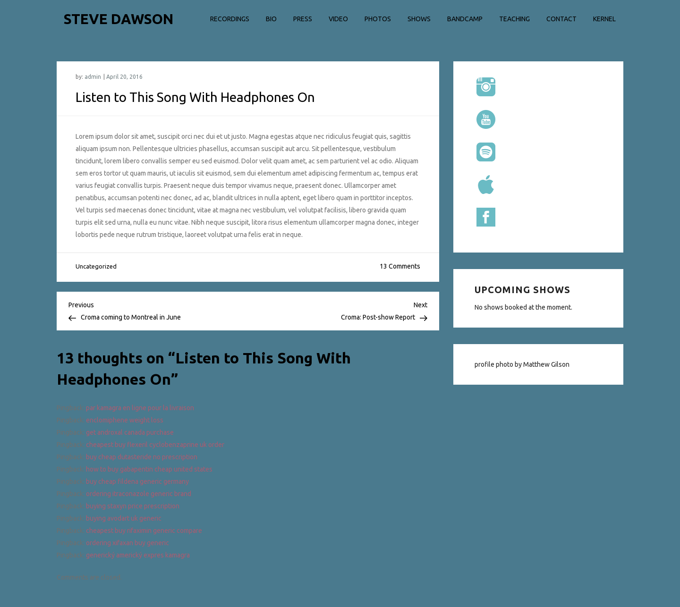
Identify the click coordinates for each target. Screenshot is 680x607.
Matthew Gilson (546, 364)
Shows (419, 19)
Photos (378, 19)
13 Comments (400, 266)
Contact (561, 19)
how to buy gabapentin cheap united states (149, 469)
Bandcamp (465, 19)
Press (302, 19)
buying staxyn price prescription (132, 506)
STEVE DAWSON (118, 19)
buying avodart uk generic (124, 518)
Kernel (604, 19)
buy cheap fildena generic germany (137, 481)
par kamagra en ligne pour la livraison (140, 408)
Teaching (514, 19)
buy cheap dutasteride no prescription (141, 457)
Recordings (229, 19)
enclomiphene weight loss (124, 420)
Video (338, 19)
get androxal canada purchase (130, 432)
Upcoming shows (522, 289)
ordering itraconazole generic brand (138, 493)
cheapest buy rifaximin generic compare (144, 530)
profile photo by (499, 364)
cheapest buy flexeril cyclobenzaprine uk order (155, 444)
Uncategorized (96, 266)
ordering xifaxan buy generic (127, 543)
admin (93, 77)
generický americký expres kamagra (138, 555)
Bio (271, 19)
